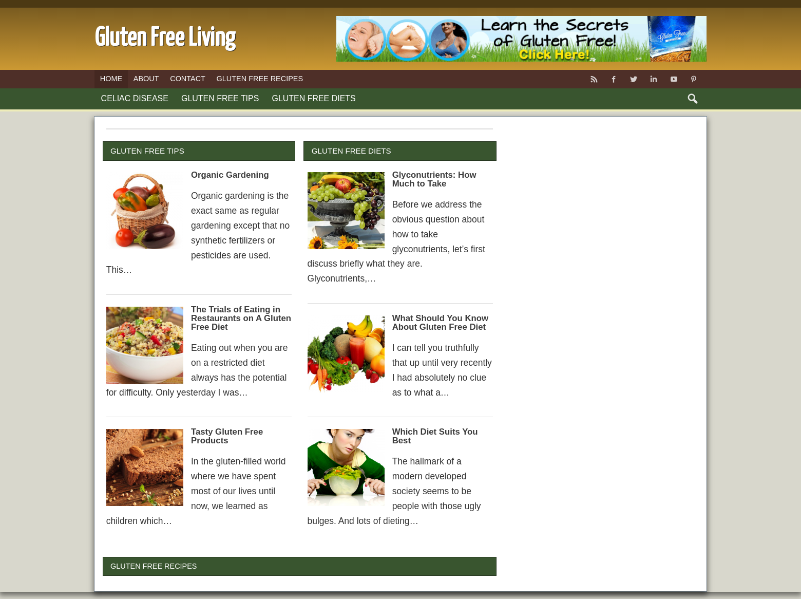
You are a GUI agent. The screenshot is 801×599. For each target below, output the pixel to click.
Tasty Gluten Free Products (227, 436)
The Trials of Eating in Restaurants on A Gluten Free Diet (241, 318)
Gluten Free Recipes (260, 78)
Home (111, 78)
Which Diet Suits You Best (435, 436)
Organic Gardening (230, 175)
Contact (187, 78)
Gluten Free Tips (220, 98)
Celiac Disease (134, 98)
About (146, 78)
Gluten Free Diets (314, 98)
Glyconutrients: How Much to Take (434, 179)
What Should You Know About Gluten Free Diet (440, 322)
